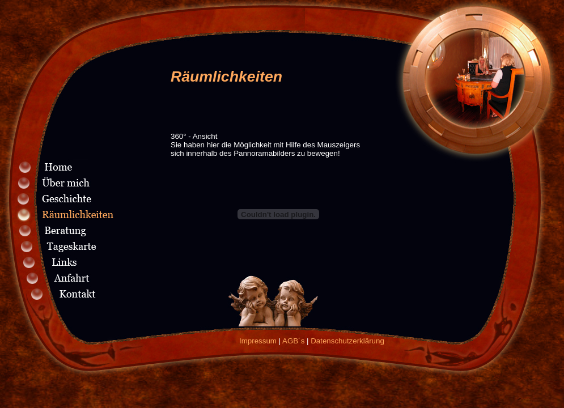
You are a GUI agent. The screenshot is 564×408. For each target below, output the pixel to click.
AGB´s (293, 341)
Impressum (258, 341)
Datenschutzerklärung (347, 341)
